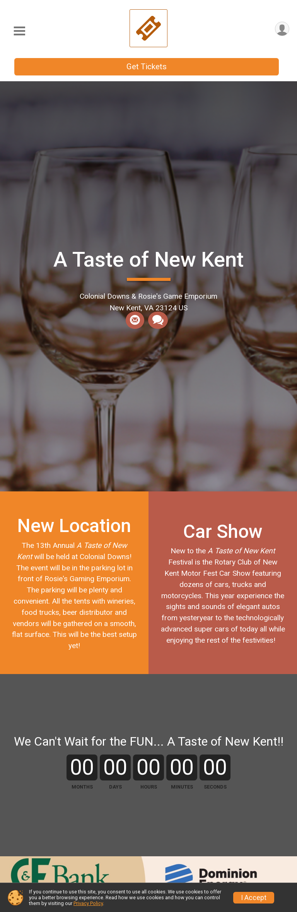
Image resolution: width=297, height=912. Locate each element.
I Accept (253, 898)
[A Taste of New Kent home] (148, 28)
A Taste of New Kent (148, 259)
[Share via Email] (135, 320)
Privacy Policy (88, 903)
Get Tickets (146, 66)
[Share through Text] (158, 320)
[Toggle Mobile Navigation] (19, 31)
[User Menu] (282, 29)
